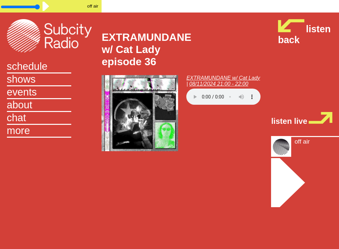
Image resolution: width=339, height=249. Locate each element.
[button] (51, 131)
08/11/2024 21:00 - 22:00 (218, 84)
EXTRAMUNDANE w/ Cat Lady (223, 78)
